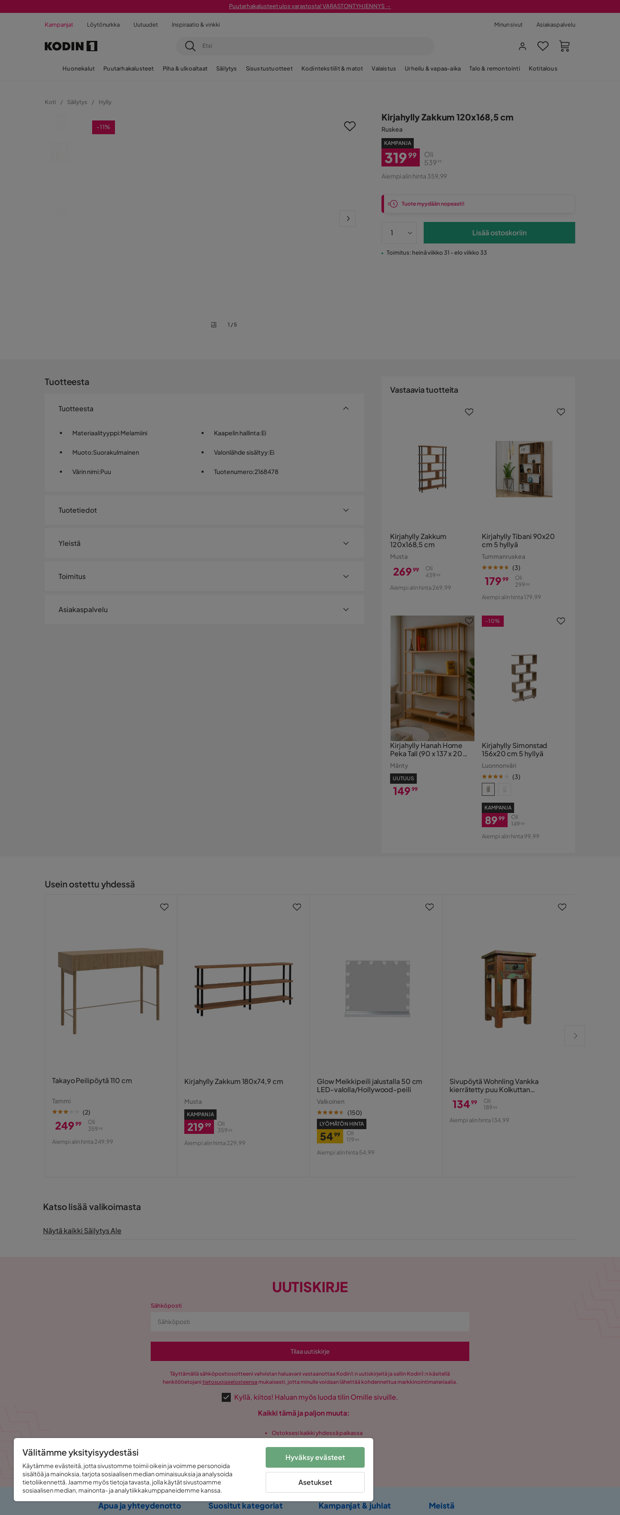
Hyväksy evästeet (315, 1457)
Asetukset (315, 1482)
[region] (193, 1469)
